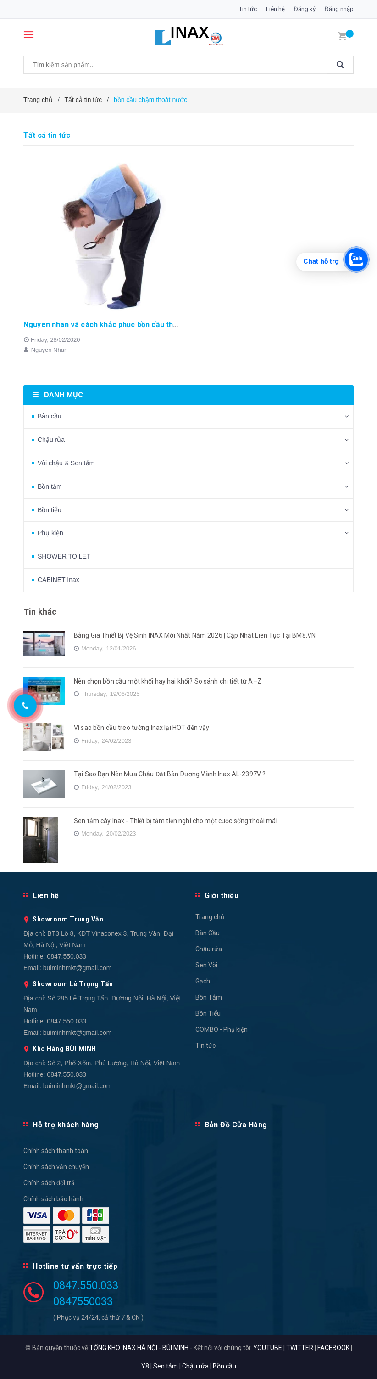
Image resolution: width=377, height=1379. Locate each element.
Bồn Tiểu (208, 1013)
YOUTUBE (267, 1347)
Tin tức (248, 9)
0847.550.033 (66, 956)
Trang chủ (209, 917)
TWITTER (299, 1347)
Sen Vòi (206, 965)
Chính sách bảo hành (53, 1199)
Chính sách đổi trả (49, 1183)
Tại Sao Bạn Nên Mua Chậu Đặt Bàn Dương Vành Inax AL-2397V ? (170, 774)
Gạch (202, 981)
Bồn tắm (50, 486)
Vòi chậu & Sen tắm (66, 463)
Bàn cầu (49, 416)
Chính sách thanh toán (55, 1150)
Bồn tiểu (49, 510)
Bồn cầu (224, 1366)
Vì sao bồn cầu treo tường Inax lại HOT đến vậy (141, 727)
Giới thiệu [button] (221, 895)
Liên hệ (275, 9)
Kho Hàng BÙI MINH (64, 1048)
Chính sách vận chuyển (56, 1166)
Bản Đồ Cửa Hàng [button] (236, 1124)
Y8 (145, 1366)
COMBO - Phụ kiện (221, 1029)
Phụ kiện (50, 533)
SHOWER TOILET (64, 556)
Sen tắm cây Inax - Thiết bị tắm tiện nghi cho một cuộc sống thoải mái (175, 821)
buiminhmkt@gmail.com (77, 968)
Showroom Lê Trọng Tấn (73, 984)
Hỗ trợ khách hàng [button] (66, 1124)
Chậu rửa (51, 439)
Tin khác (39, 611)
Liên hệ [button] (46, 895)
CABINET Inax (58, 579)
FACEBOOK (333, 1347)
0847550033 (83, 1301)
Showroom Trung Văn (68, 919)
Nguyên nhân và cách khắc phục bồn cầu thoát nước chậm (124, 324)
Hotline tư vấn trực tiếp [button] (75, 1266)
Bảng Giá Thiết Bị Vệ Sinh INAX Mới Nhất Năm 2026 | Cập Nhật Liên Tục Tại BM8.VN (195, 635)
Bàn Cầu (207, 933)
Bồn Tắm (208, 997)
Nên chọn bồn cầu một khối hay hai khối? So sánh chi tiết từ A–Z (167, 681)
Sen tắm (165, 1366)
